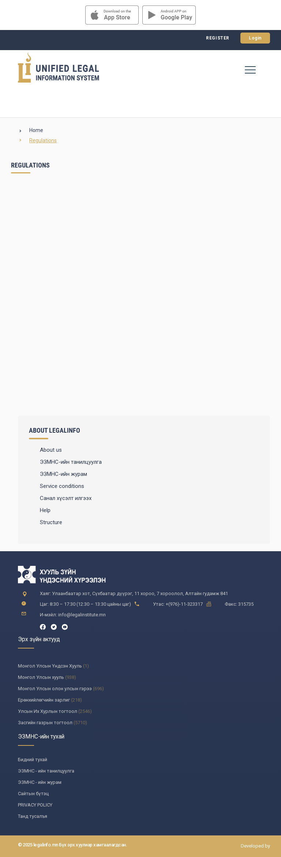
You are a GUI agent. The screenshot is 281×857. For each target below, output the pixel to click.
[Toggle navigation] (250, 69)
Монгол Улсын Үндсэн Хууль (50, 666)
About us (51, 450)
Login (255, 38)
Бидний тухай (32, 759)
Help (45, 510)
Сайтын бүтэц (33, 793)
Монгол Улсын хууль (41, 677)
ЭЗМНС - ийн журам (39, 782)
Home (36, 130)
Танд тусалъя (32, 816)
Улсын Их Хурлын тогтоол (47, 711)
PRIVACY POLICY (35, 805)
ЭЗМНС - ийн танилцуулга (46, 771)
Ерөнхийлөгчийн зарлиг (44, 700)
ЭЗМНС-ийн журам (63, 474)
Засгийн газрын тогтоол (45, 722)
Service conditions (62, 486)
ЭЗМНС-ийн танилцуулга (71, 462)
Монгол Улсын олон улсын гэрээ (55, 688)
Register (217, 38)
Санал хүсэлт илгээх (65, 498)
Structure (51, 522)
